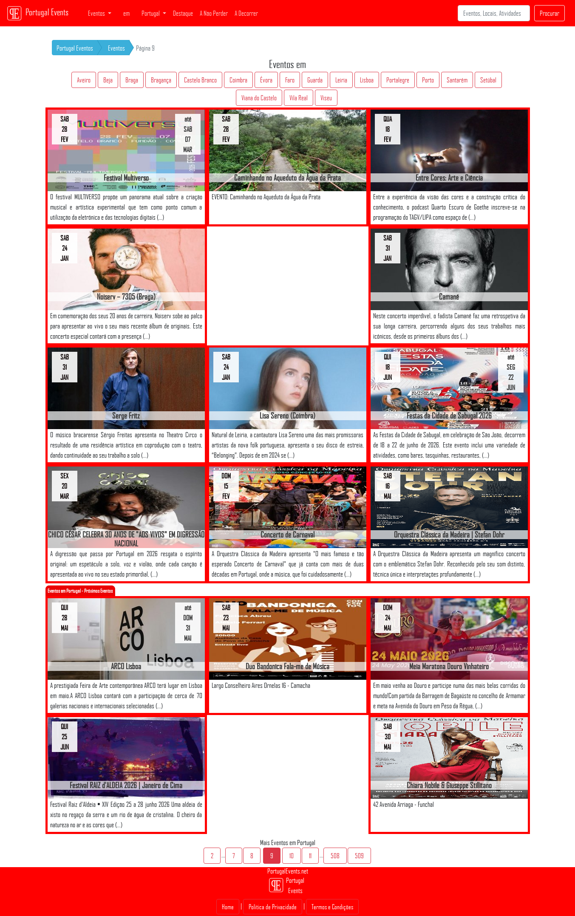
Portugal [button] (151, 13)
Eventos (116, 48)
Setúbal (488, 80)
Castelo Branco (200, 80)
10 (291, 855)
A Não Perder (214, 13)
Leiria (341, 80)
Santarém (457, 80)
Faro (290, 80)
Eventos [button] (97, 13)
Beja (108, 80)
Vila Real (298, 97)
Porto (428, 80)
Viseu (326, 97)
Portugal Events (37, 13)
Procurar (549, 13)
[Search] (494, 13)
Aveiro (84, 80)
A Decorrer (246, 13)
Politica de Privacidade (273, 906)
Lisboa (367, 80)
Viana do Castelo (259, 97)
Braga (131, 80)
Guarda (315, 80)
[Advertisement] (287, 285)
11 (310, 855)
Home (228, 906)
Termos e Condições (332, 906)
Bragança (161, 80)
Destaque (183, 13)
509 (359, 855)
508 (335, 855)
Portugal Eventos (75, 48)
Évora (266, 80)
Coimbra (238, 80)
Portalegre (397, 80)
